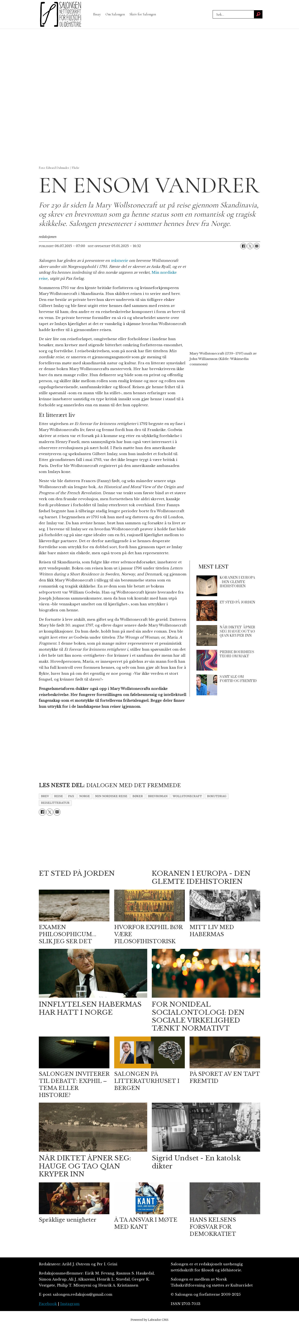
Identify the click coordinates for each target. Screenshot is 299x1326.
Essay (97, 14)
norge (84, 796)
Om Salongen (115, 14)
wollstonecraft (187, 796)
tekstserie (119, 261)
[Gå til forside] (60, 14)
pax (71, 796)
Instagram (70, 1304)
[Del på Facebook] (243, 246)
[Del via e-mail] (257, 246)
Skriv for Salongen (142, 14)
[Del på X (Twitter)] (250, 246)
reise (58, 796)
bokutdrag (216, 796)
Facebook (48, 1304)
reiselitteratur (55, 803)
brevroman (158, 796)
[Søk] (258, 14)
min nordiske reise (111, 796)
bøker (137, 796)
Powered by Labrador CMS (149, 1320)
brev (45, 796)
